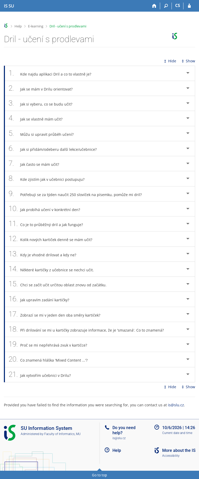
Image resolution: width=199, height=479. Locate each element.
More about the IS (179, 450)
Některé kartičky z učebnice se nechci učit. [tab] (54, 269)
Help (18, 26)
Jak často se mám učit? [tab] (37, 163)
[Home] (154, 6)
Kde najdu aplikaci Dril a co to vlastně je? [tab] (53, 73)
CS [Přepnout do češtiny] (177, 5)
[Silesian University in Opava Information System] (9, 6)
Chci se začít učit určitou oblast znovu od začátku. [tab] (60, 284)
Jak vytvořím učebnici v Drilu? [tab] (42, 374)
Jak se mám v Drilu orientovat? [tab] (43, 88)
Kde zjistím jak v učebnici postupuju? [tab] (49, 178)
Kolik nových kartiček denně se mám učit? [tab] (53, 238)
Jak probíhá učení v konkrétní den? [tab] (47, 208)
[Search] (166, 6)
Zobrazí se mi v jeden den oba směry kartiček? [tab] (57, 314)
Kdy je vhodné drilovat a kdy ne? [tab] (45, 254)
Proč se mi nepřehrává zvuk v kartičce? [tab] (51, 344)
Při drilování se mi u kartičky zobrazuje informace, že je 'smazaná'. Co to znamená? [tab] (89, 329)
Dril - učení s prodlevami (67, 26)
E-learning (35, 26)
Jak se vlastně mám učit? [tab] (38, 118)
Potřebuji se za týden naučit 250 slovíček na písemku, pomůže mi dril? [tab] (78, 193)
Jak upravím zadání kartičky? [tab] (42, 299)
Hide (169, 60)
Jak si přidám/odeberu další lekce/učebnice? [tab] (55, 148)
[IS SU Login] (189, 6)
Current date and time (177, 433)
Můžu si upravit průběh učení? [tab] (44, 133)
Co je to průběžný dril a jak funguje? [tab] (49, 223)
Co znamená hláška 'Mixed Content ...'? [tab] (51, 359)
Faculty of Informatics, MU (62, 434)
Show (188, 60)
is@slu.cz (176, 404)
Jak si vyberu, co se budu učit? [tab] (43, 103)
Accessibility (171, 456)
